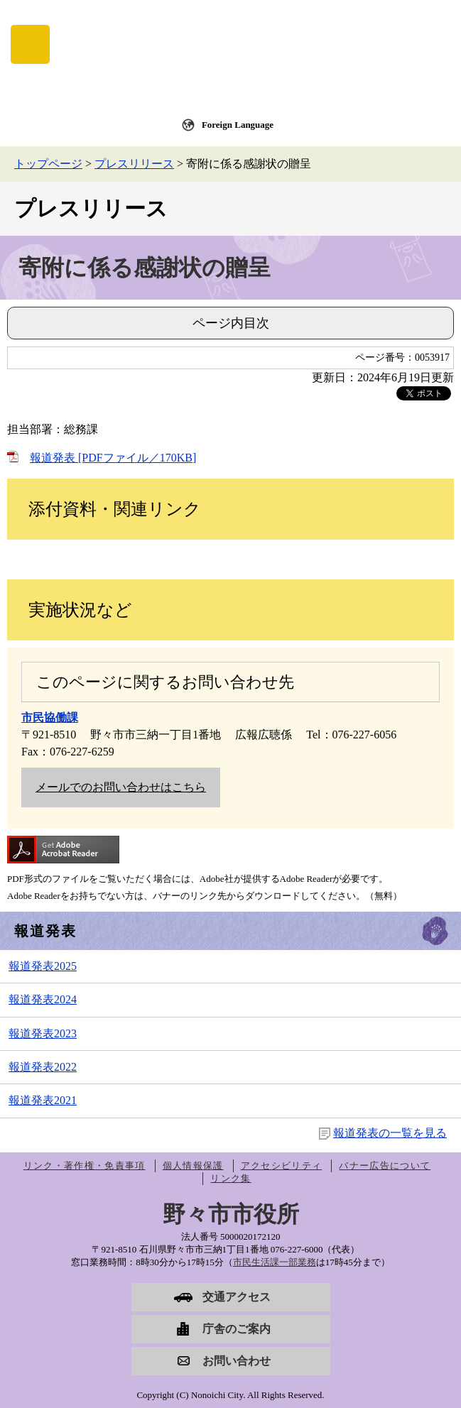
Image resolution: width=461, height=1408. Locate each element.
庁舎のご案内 (236, 1329)
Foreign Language (237, 124)
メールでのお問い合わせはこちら (121, 787)
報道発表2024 (43, 999)
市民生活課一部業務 (274, 1262)
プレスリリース (134, 164)
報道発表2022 (43, 1067)
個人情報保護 (193, 1165)
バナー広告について (384, 1165)
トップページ (48, 164)
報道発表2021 (43, 1100)
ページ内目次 (230, 323)
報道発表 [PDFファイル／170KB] (113, 458)
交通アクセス (236, 1297)
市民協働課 (49, 717)
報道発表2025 (43, 966)
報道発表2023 (43, 1033)
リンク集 (230, 1178)
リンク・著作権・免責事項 (84, 1165)
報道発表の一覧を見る (390, 1133)
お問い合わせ (236, 1361)
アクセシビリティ (281, 1165)
